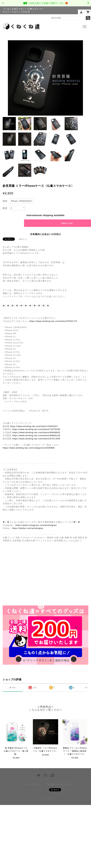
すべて (12, 688)
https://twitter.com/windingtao (27, 528)
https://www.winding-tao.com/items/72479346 (36, 429)
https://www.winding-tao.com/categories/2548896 (29, 448)
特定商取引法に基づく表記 (58, 784)
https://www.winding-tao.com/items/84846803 (36, 432)
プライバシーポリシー (30, 784)
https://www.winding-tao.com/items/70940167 (34, 426)
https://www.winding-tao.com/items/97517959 (36, 438)
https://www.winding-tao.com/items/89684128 (36, 435)
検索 (88, 18)
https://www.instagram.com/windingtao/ (36, 525)
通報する (23, 239)
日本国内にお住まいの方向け (45, 234)
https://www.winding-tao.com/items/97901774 (53, 321)
